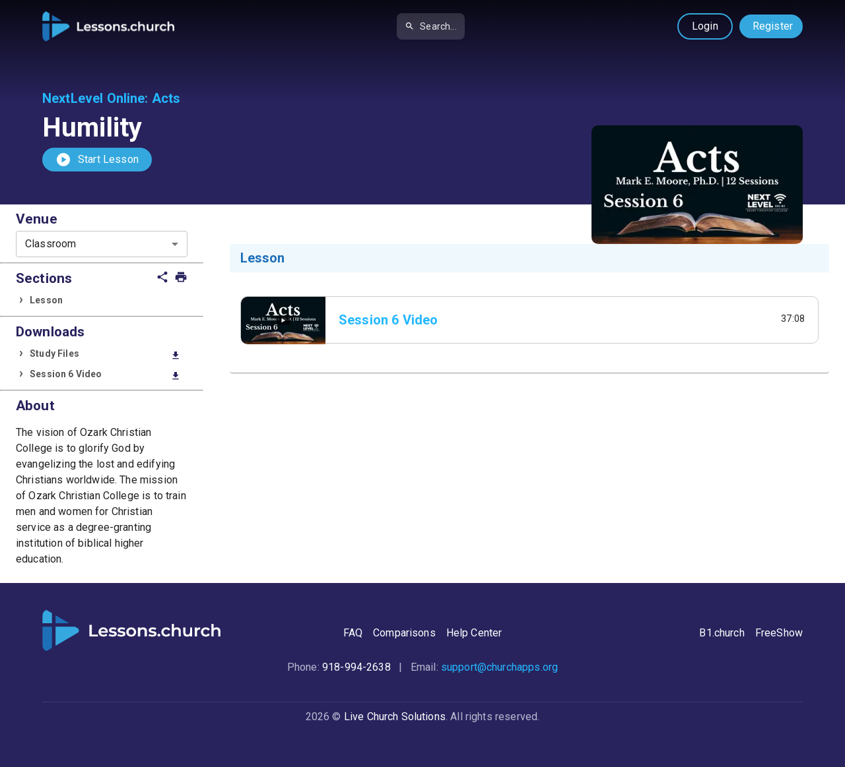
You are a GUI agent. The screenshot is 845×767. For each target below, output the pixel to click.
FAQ (352, 633)
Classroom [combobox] (50, 243)
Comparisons (404, 633)
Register (773, 26)
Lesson (46, 300)
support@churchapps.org (499, 667)
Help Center (474, 633)
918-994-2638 (356, 667)
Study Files (105, 354)
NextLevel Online (93, 98)
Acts (166, 98)
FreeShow (779, 633)
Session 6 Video (105, 375)
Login (705, 26)
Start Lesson (97, 160)
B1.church (721, 633)
